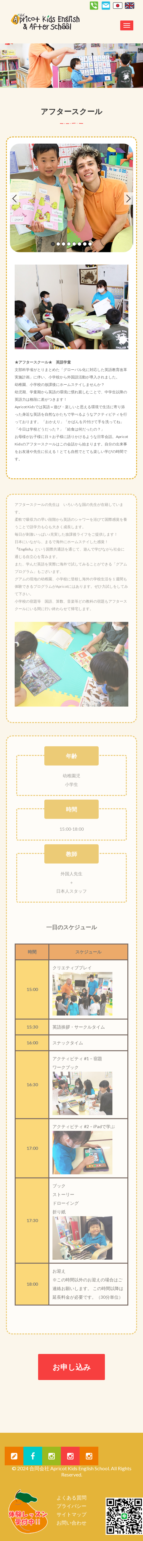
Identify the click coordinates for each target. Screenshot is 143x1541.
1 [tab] (53, 244)
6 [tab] (79, 244)
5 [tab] (74, 244)
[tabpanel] (71, 198)
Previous (14, 198)
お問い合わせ (71, 1522)
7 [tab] (85, 244)
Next (128, 198)
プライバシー (71, 1506)
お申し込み (71, 1366)
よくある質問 (71, 1497)
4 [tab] (69, 244)
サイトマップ (71, 1514)
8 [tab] (90, 244)
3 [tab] (64, 244)
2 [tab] (58, 244)
